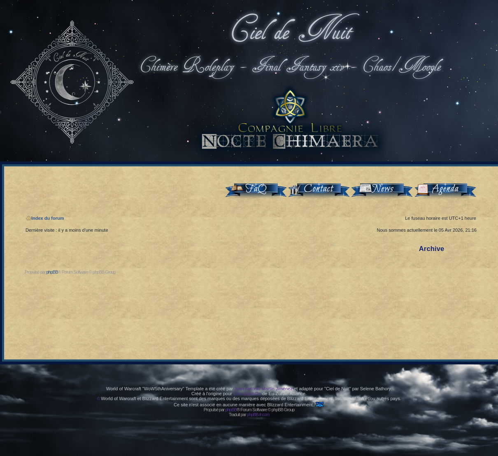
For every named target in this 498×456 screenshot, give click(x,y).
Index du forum (45, 218)
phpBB (52, 271)
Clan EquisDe (247, 393)
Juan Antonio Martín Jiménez (263, 388)
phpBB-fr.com (258, 414)
